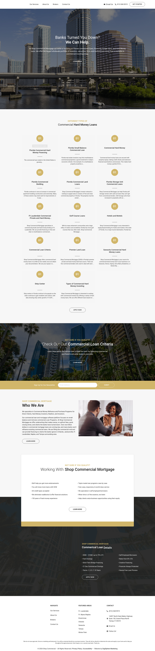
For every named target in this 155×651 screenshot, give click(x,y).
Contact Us (66, 5)
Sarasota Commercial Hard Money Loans (114, 251)
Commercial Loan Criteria (40, 250)
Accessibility (87, 649)
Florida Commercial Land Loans (77, 183)
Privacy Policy (77, 649)
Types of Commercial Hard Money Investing (77, 285)
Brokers (55, 5)
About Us (46, 5)
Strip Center (40, 284)
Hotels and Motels (114, 216)
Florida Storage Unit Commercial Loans (114, 183)
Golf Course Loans (77, 216)
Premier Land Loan (77, 250)
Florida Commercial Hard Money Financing (39, 151)
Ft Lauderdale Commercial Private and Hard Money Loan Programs (40, 217)
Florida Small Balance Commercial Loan (77, 149)
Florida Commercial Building (40, 183)
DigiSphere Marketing (109, 649)
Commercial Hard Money (114, 148)
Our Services (34, 5)
